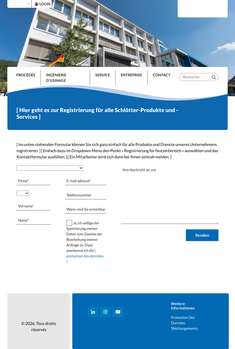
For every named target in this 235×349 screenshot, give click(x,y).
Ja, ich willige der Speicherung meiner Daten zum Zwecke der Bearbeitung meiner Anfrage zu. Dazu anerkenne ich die (85, 242)
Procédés (25, 75)
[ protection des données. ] (85, 256)
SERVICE (102, 75)
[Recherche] (216, 73)
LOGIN (42, 4)
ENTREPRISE (131, 75)
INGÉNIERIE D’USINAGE (56, 77)
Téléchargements (184, 328)
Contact (162, 75)
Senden (202, 235)
